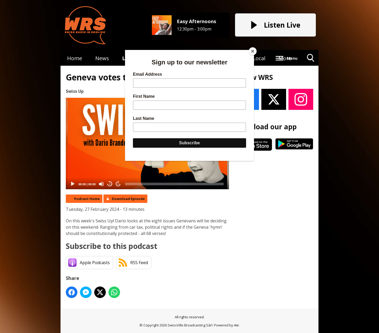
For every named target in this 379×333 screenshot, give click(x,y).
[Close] (253, 51)
